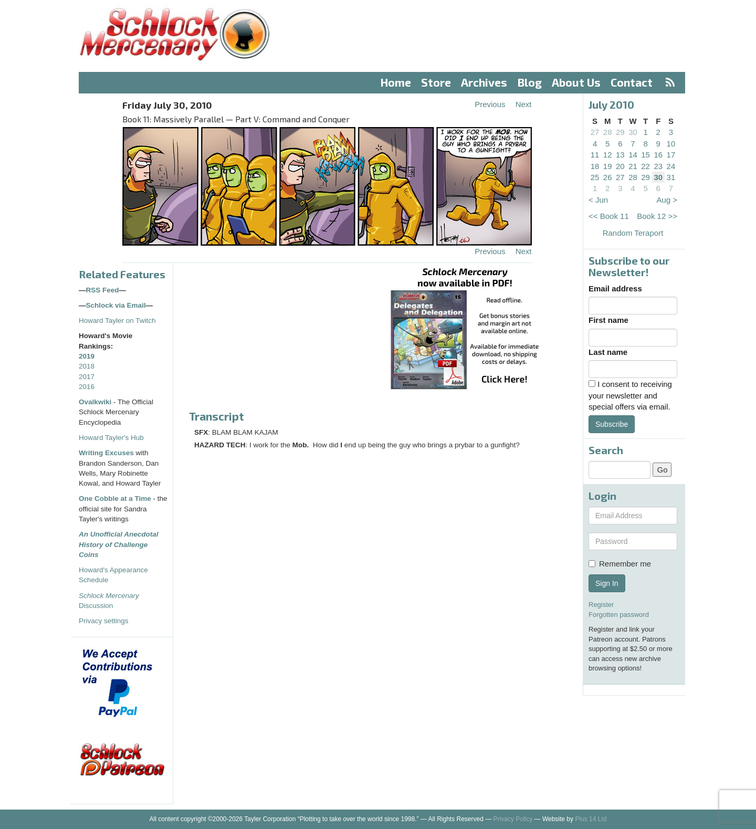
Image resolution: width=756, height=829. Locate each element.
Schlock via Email (116, 305)
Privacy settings (104, 621)
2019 (86, 356)
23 (658, 166)
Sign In (606, 583)
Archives (484, 82)
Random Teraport (633, 232)
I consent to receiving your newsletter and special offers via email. (630, 395)
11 (595, 154)
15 (645, 154)
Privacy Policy (513, 819)
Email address (615, 288)
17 (671, 154)
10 (671, 143)
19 (607, 166)
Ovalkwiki (96, 402)
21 (632, 166)
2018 (86, 366)
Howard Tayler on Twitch (117, 320)
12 (607, 154)
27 (595, 132)
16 (658, 154)
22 (645, 166)
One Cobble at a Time (115, 498)
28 (607, 132)
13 (620, 154)
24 (671, 166)
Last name (608, 352)
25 (595, 177)
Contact (632, 82)
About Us (576, 82)
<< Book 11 (609, 216)
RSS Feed (102, 290)
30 (632, 132)
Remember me (620, 563)
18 (595, 166)
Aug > (666, 199)
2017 (86, 377)
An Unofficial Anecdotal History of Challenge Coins (119, 544)
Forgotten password (619, 614)
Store (436, 82)
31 (671, 177)
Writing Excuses (106, 453)
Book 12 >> (657, 216)
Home (396, 82)
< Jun (598, 199)
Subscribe (611, 424)
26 (607, 177)
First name (608, 320)
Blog (530, 82)
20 (620, 166)
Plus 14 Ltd (590, 819)
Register (601, 604)
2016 (86, 387)
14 (632, 154)
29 (620, 132)
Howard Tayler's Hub (111, 438)
